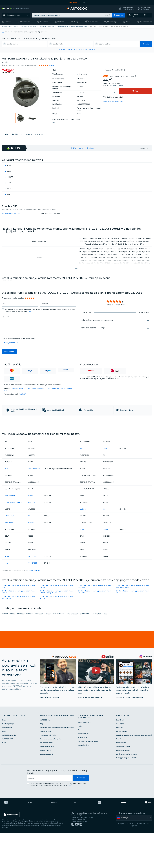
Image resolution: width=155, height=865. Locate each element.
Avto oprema (93, 22)
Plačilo (80, 758)
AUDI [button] (9, 171)
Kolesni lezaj (120, 771)
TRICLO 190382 (72, 646)
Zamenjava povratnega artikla (88, 773)
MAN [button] (9, 177)
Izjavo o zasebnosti (46, 774)
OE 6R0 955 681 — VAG (11, 220)
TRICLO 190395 (58, 646)
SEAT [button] (9, 188)
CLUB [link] (83, 2)
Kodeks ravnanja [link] (45, 782)
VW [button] (8, 200)
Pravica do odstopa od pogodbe (50, 771)
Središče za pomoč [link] (84, 754)
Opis (6, 140)
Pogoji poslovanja (45, 763)
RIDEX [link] (4, 774)
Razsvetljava (120, 756)
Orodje (76, 22)
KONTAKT (22, 407)
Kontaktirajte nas (83, 765)
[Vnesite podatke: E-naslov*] (58, 317)
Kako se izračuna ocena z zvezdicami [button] (97, 334)
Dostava (80, 762)
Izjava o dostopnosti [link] (46, 786)
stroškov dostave (116, 85)
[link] (15, 8)
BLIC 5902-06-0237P (25, 646)
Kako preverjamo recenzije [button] (93, 341)
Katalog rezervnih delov (28, 26)
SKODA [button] (10, 194)
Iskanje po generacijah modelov (126, 786)
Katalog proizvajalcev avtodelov (126, 790)
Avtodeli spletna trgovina (10, 26)
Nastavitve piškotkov (47, 778)
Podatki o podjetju (8, 756)
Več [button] (30, 325)
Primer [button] (106, 15)
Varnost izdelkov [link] (83, 777)
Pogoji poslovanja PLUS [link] (48, 767)
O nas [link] (4, 752)
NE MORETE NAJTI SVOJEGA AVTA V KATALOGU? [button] (76, 50)
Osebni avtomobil (13, 15)
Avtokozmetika (121, 774)
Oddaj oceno (9, 365)
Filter (128, 22)
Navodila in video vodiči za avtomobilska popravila (57, 759)
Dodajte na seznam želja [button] (115, 97)
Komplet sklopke (121, 763)
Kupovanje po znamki (123, 778)
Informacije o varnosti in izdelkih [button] (114, 101)
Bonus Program (7, 759)
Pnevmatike (44, 22)
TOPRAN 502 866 (8, 646)
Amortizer (119, 759)
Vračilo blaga (82, 769)
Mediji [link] (4, 763)
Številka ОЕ (17, 140)
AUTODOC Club (45, 752)
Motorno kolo (25, 22)
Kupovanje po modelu (123, 782)
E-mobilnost (120, 752)
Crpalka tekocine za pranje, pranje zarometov (72, 26)
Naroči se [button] (81, 810)
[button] (126, 9)
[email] (49, 810)
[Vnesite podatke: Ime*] (20, 317)
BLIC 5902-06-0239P (43, 646)
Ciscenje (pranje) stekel (46, 26)
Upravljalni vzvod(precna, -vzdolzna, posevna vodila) (134, 767)
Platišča (61, 22)
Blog (41, 756)
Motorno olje (112, 22)
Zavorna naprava (146, 22)
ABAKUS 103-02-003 (99, 646)
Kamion (8, 22)
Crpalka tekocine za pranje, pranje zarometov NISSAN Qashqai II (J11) (56, 624)
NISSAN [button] (10, 183)
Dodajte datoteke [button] (11, 356)
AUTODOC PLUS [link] (7, 771)
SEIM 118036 (84, 646)
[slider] (30, 311)
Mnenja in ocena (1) (34, 140)
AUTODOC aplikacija (9, 767)
